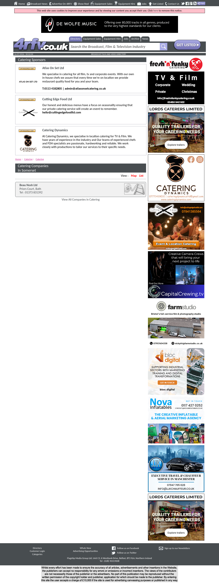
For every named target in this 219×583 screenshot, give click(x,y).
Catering (28, 159)
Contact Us (173, 3)
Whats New (85, 548)
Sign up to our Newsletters (177, 548)
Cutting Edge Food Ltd (57, 99)
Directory (75, 38)
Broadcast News (39, 3)
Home (22, 3)
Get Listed (158, 3)
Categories (37, 554)
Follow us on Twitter (126, 552)
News (145, 38)
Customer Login (37, 551)
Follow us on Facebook (128, 548)
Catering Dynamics (55, 130)
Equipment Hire (126, 3)
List (141, 175)
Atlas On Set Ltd (53, 68)
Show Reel (83, 3)
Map (134, 175)
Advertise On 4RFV (62, 3)
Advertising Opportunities (85, 551)
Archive (135, 38)
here (155, 10)
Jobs (144, 3)
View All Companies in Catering (81, 199)
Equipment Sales (103, 3)
